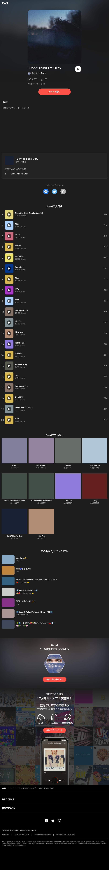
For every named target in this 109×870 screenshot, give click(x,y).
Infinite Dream (41, 465)
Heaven (68, 465)
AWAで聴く (54, 92)
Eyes (14, 465)
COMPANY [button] (8, 808)
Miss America (95, 465)
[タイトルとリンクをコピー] (63, 191)
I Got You (41, 536)
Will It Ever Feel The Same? (14, 501)
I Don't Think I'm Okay (27, 159)
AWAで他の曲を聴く (54, 679)
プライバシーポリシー (21, 835)
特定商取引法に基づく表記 (65, 835)
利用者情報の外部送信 (43, 835)
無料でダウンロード (54, 730)
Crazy (95, 501)
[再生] (78, 69)
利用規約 (5, 835)
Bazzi (43, 73)
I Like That (68, 501)
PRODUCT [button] (8, 799)
